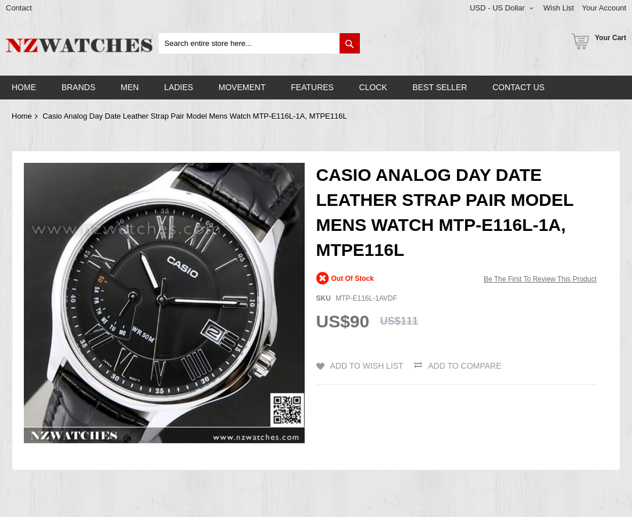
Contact (19, 7)
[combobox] (259, 43)
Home (22, 116)
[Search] (350, 43)
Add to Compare (464, 365)
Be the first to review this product (540, 279)
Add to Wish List (367, 365)
